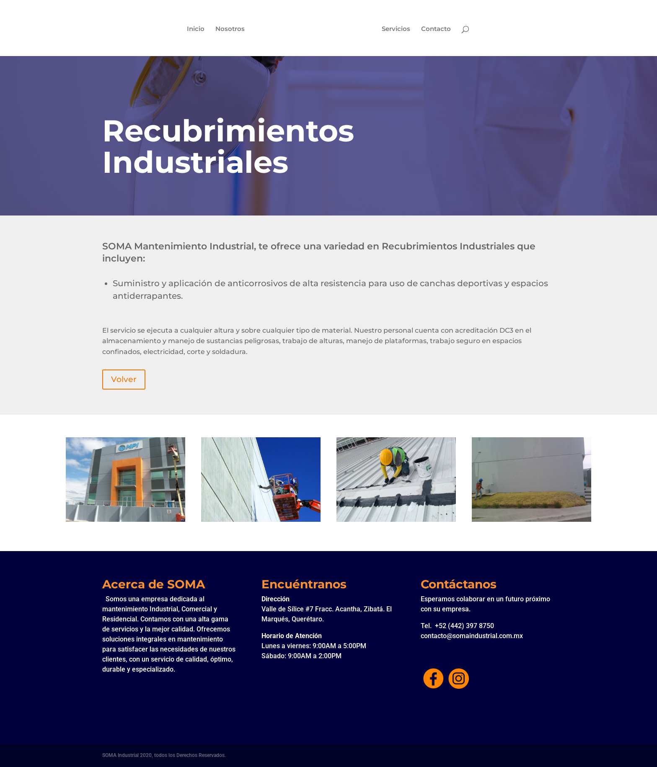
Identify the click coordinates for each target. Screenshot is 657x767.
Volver (124, 379)
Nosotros (229, 29)
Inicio (195, 29)
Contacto (437, 29)
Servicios (397, 29)
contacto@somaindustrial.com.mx (472, 636)
